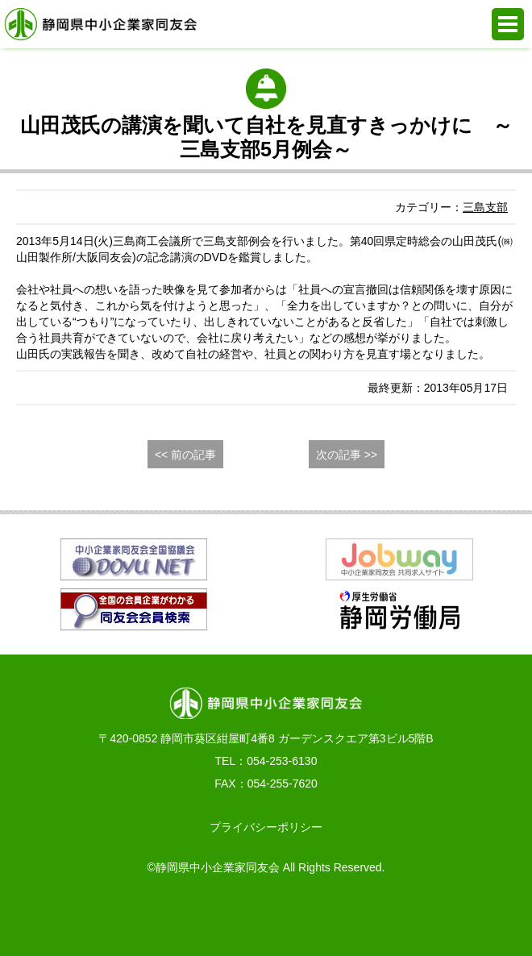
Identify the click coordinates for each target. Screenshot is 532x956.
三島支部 (485, 207)
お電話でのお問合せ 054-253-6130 (38, 916)
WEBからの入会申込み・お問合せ (190, 916)
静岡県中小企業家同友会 (100, 24)
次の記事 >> (346, 454)
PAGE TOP (495, 916)
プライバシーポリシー (266, 827)
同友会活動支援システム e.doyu (342, 916)
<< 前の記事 (185, 454)
